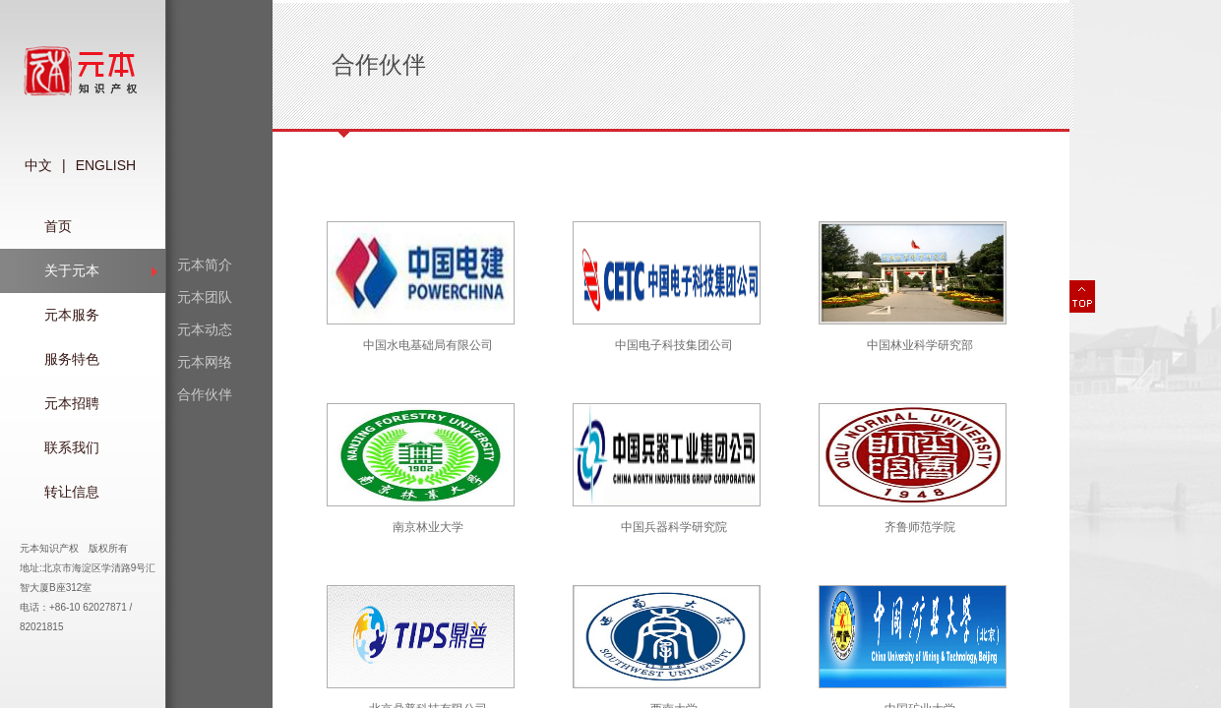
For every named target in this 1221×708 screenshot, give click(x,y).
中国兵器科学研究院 (674, 527)
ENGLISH (106, 165)
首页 (58, 226)
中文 (38, 165)
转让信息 (71, 492)
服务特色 (71, 359)
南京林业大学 (428, 527)
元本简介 (204, 264)
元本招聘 (71, 403)
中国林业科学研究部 (920, 345)
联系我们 (71, 447)
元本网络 (204, 362)
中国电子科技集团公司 (674, 345)
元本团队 (204, 297)
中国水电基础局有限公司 (428, 345)
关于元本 (71, 270)
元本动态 (204, 329)
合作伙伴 (204, 394)
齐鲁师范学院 (920, 527)
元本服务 (71, 315)
